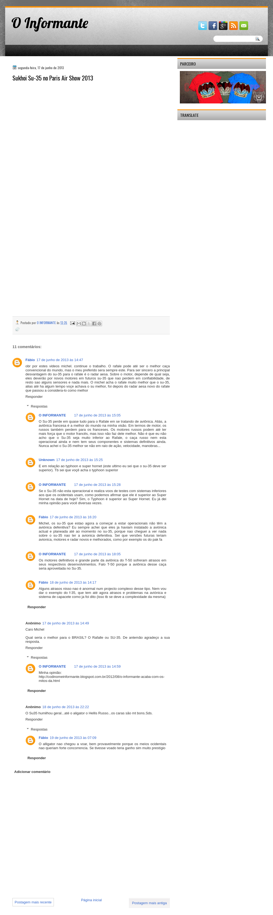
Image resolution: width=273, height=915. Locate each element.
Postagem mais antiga (149, 903)
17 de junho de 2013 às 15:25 (79, 460)
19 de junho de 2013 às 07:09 (73, 738)
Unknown (47, 460)
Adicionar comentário (32, 772)
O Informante (49, 23)
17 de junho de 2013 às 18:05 (97, 554)
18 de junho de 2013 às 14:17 (73, 582)
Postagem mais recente (33, 902)
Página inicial (91, 900)
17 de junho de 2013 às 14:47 (60, 360)
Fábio (30, 360)
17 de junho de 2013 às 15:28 (97, 485)
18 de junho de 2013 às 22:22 (65, 707)
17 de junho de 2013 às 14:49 (65, 623)
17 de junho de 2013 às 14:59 (97, 666)
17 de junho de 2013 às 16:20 (73, 517)
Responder (34, 397)
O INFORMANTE (52, 415)
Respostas (39, 406)
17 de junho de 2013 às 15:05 (97, 415)
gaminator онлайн (30, 2)
